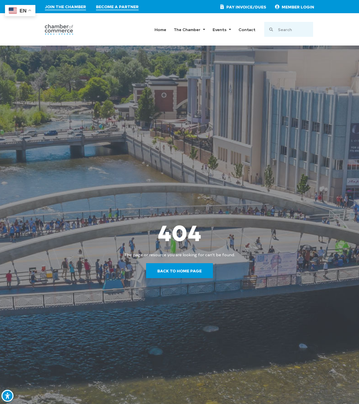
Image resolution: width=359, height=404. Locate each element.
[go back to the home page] (179, 270)
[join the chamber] (65, 7)
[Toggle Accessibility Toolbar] (7, 395)
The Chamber (189, 29)
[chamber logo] (59, 29)
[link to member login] (294, 6)
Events (222, 29)
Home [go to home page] (160, 29)
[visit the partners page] (117, 7)
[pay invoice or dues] (242, 6)
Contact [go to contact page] (247, 29)
